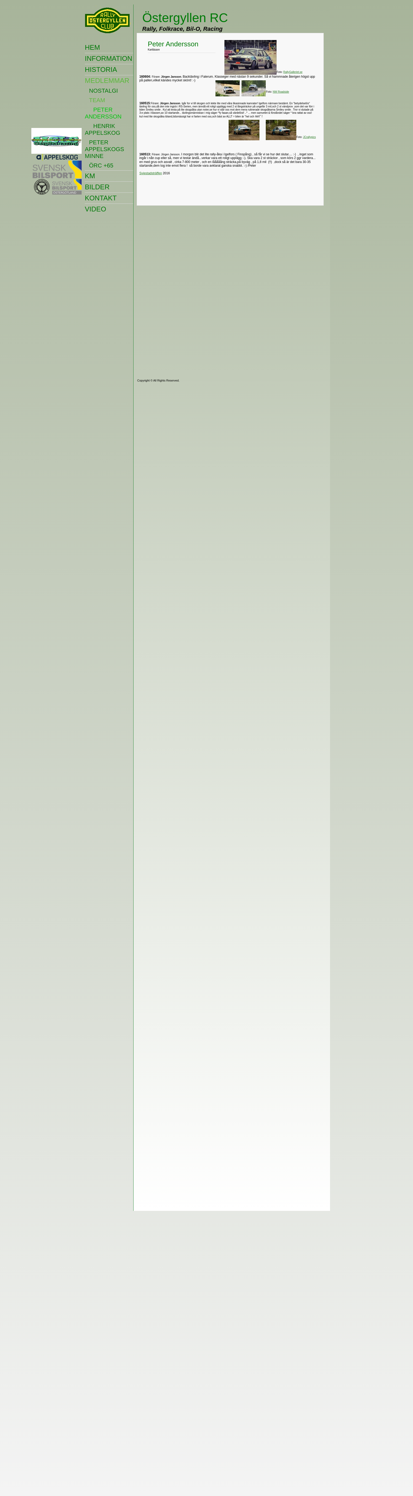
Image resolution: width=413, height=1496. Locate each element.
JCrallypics (309, 137)
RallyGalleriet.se (293, 72)
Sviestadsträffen (150, 173)
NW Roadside (281, 91)
